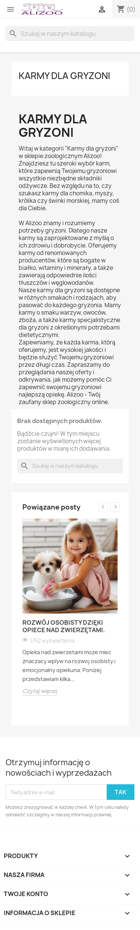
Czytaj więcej (39, 690)
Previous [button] (103, 506)
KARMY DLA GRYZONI (64, 75)
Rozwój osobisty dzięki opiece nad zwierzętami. (63, 626)
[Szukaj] (70, 33)
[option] (70, 607)
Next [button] (115, 506)
